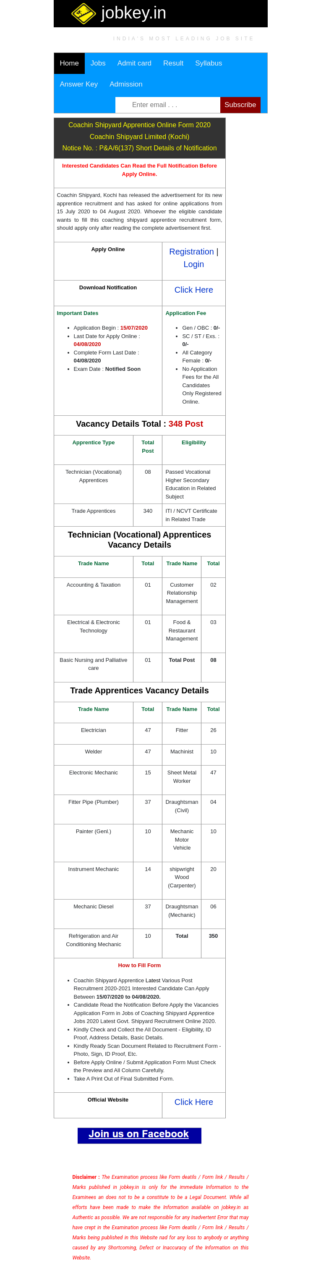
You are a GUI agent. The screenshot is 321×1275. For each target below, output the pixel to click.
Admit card (134, 63)
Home (69, 63)
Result (173, 63)
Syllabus (208, 63)
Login (194, 264)
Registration (191, 251)
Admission (126, 84)
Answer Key (79, 84)
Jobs (98, 63)
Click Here (194, 289)
